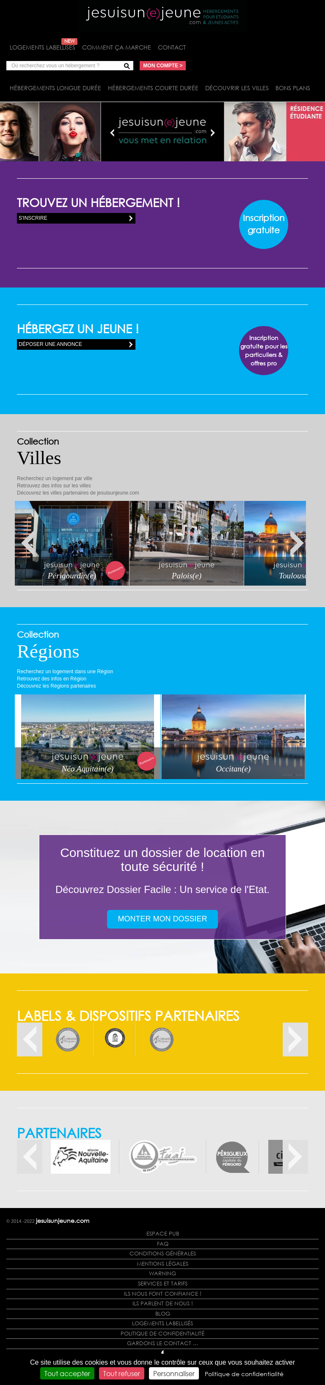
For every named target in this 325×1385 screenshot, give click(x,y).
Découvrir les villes (237, 88)
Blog (162, 1313)
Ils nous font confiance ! (162, 1293)
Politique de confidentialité (162, 1333)
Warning (162, 1273)
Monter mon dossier (162, 919)
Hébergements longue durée (55, 88)
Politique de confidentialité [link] (244, 1374)
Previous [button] (29, 1039)
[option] (68, 1039)
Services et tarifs (162, 1283)
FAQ (162, 1243)
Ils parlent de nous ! (162, 1303)
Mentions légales (162, 1263)
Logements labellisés (43, 47)
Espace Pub (162, 1233)
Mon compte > (162, 66)
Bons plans (292, 88)
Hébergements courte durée (153, 88)
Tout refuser (121, 1373)
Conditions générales (162, 1253)
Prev (28, 543)
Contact (172, 47)
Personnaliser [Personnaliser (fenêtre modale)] (174, 1373)
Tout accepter (67, 1373)
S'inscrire (33, 218)
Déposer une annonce (50, 344)
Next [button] (295, 1039)
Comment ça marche (116, 47)
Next (297, 543)
